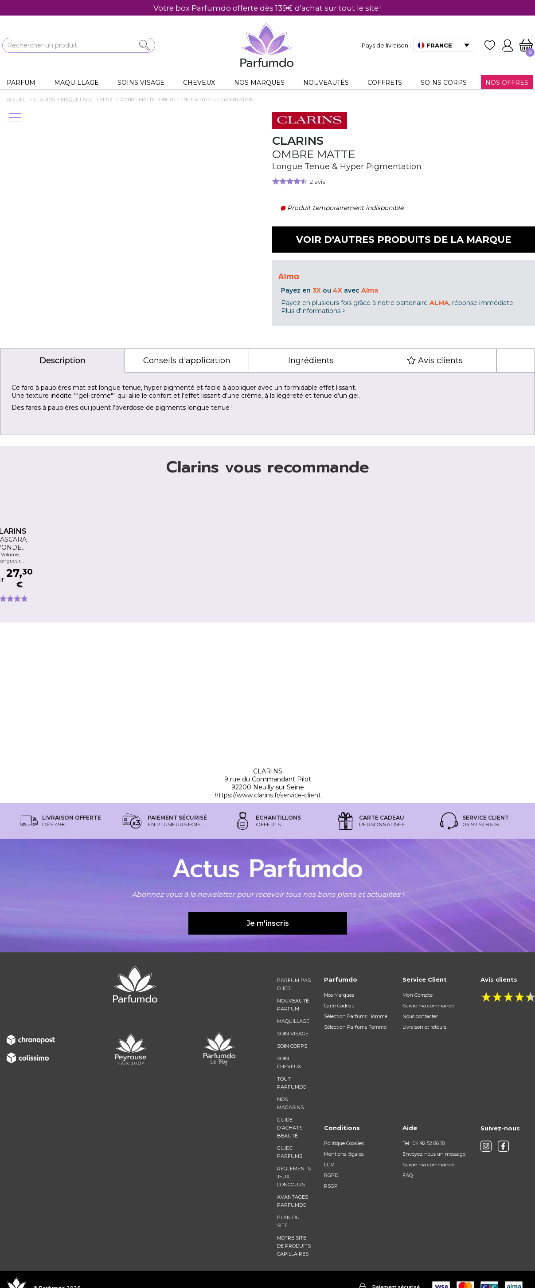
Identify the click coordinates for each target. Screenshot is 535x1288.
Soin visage (293, 1033)
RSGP (331, 1186)
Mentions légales (343, 1154)
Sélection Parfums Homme (355, 1016)
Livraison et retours (424, 1027)
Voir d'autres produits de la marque (403, 239)
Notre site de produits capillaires (294, 1246)
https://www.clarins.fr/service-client (268, 795)
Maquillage (293, 1021)
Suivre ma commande (428, 1006)
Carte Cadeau (339, 1006)
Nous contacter (420, 1016)
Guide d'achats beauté (289, 1128)
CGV (329, 1164)
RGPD (331, 1175)
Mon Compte (417, 995)
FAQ (407, 1175)
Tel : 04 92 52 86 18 (423, 1143)
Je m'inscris (267, 923)
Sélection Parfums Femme (355, 1027)
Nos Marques (339, 995)
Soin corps (292, 1046)
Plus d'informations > (313, 311)
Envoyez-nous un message (433, 1154)
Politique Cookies (344, 1143)
